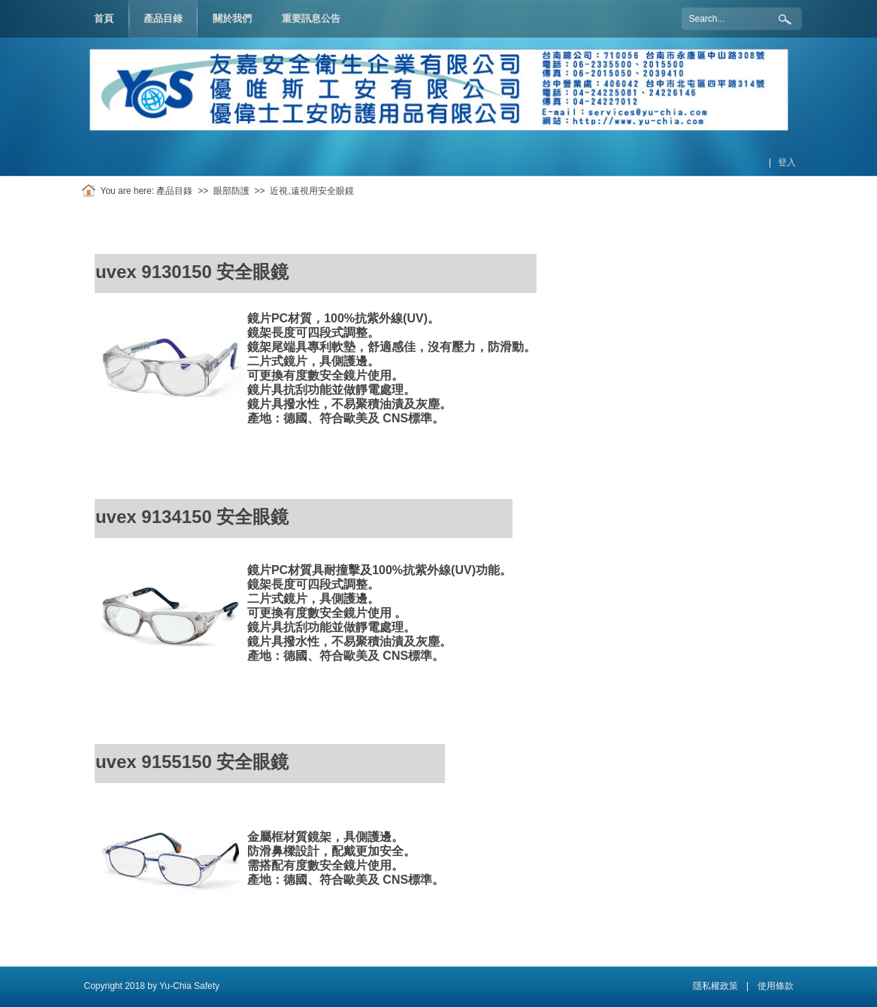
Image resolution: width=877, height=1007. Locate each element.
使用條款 (776, 986)
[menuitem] (163, 19)
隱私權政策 (715, 986)
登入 (787, 162)
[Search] (742, 19)
